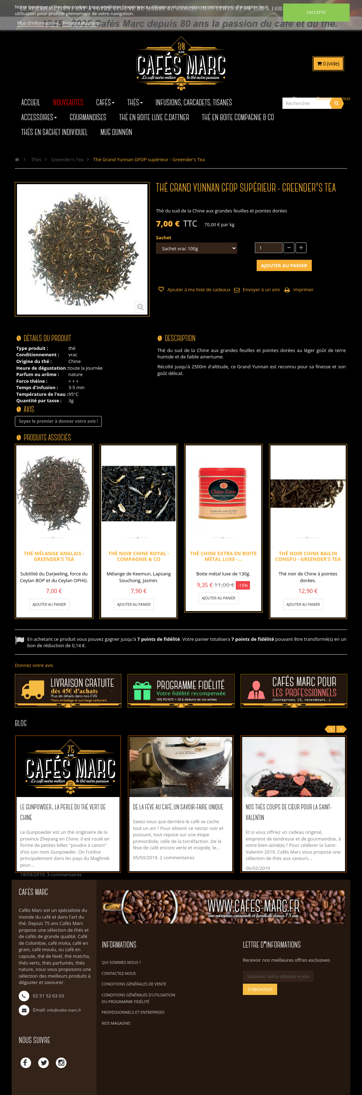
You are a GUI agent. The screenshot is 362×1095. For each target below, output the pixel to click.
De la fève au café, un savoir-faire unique (178, 807)
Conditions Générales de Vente (134, 983)
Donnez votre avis (34, 665)
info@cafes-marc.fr (64, 1010)
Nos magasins (116, 1023)
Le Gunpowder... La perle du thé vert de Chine (63, 813)
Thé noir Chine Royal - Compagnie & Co (138, 556)
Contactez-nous (119, 973)
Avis (29, 409)
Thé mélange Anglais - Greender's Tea (54, 556)
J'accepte (316, 12)
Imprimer (303, 289)
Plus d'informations (38, 23)
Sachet (164, 237)
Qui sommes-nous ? (121, 962)
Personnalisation (80, 23)
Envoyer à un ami (261, 289)
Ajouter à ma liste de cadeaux (198, 289)
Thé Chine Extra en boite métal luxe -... (223, 556)
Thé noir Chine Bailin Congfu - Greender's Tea (308, 556)
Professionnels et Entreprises (133, 1012)
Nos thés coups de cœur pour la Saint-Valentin (289, 813)
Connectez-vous (333, 98)
